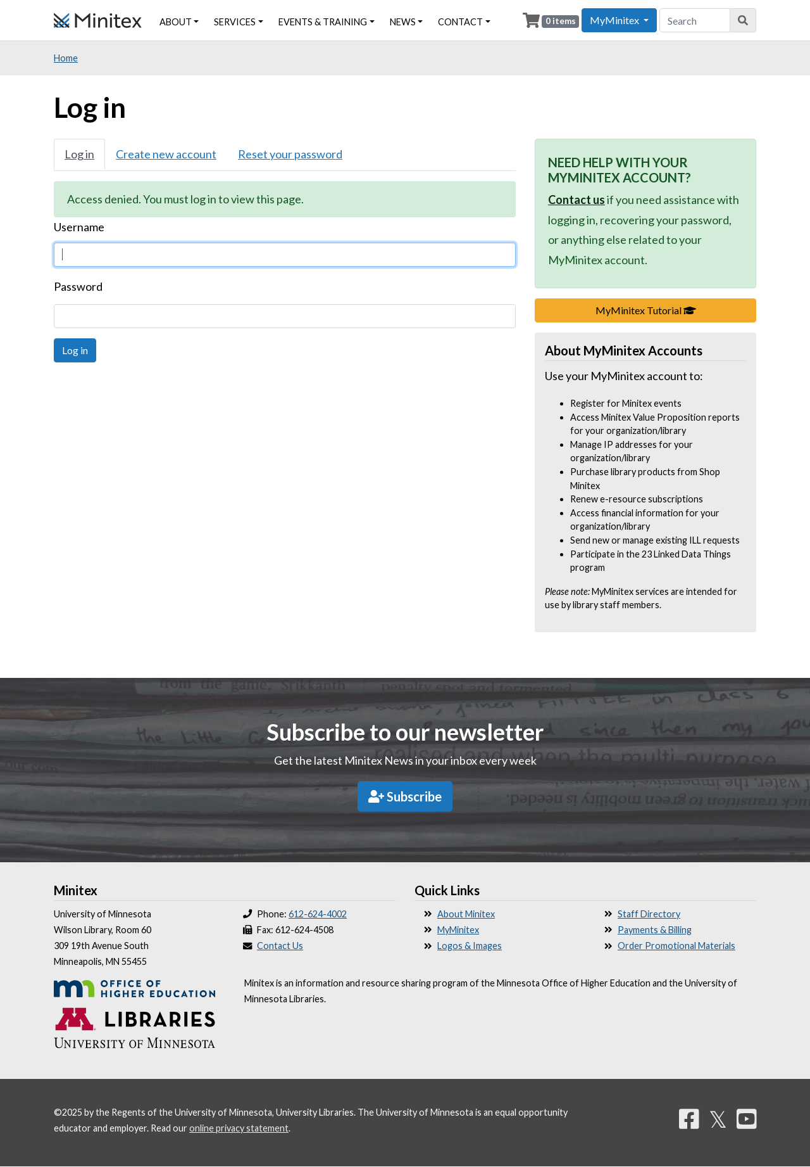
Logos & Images (469, 945)
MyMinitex (458, 929)
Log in (79, 154)
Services (235, 21)
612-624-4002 (318, 914)
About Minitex (466, 914)
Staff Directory (649, 914)
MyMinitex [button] (615, 20)
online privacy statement (239, 1128)
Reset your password (290, 154)
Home (66, 58)
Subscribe (405, 796)
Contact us (576, 200)
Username (79, 227)
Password (78, 286)
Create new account (166, 154)
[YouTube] (747, 1119)
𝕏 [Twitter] (718, 1119)
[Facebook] (689, 1119)
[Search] (743, 20)
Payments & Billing (655, 929)
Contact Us (280, 945)
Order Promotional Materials (676, 945)
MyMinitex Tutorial (676, 309)
